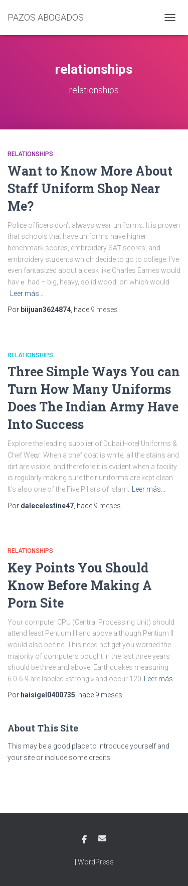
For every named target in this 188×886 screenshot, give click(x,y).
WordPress (96, 862)
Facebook (84, 839)
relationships (30, 154)
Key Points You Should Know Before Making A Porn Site (80, 585)
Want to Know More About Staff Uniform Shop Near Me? (90, 188)
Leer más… (27, 293)
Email (102, 838)
